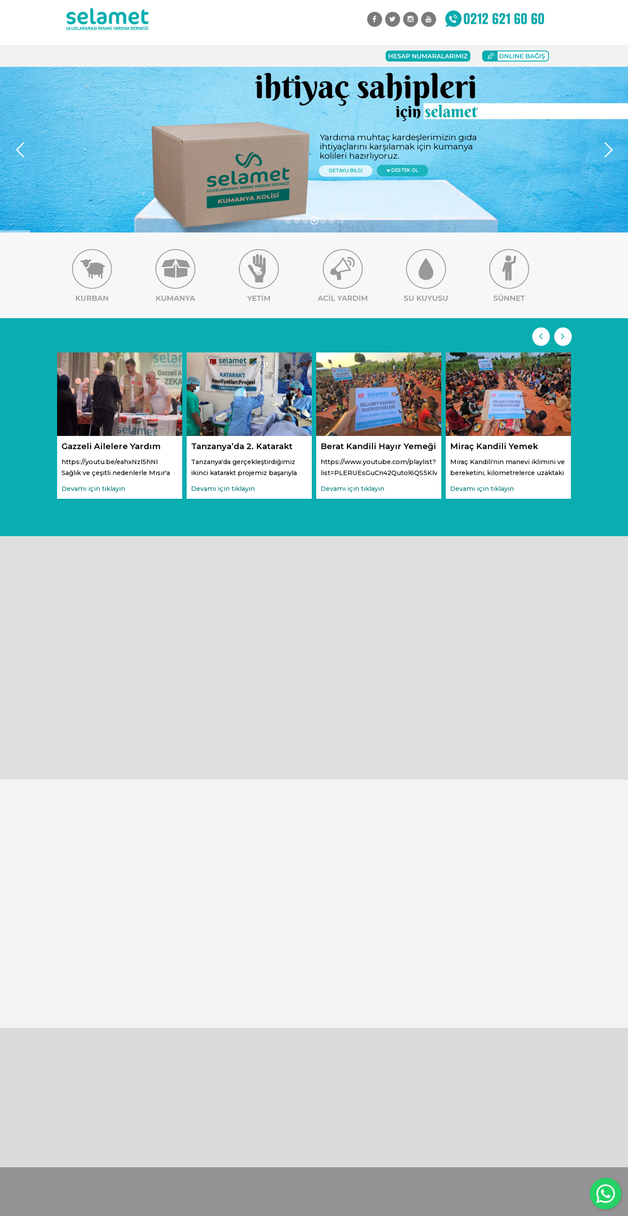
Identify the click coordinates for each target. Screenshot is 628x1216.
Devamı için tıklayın (93, 489)
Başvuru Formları (262, 56)
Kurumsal (124, 56)
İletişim (312, 56)
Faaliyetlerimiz (173, 56)
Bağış (215, 56)
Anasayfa (83, 56)
